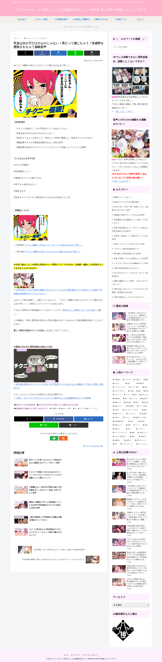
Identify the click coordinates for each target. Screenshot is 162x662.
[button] (89, 53)
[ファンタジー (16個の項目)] (131, 413)
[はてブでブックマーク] (58, 53)
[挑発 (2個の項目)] (133, 436)
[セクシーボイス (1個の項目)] (142, 444)
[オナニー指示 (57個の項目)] (134, 387)
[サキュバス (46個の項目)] (117, 395)
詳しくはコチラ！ (122, 181)
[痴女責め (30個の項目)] (144, 398)
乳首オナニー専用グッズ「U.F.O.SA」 (79, 310)
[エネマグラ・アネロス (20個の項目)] (131, 410)
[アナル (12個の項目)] (127, 417)
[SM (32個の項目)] (125, 398)
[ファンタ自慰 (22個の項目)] (142, 406)
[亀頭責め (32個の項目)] (117, 398)
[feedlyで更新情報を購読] (56, 438)
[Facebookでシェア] (43, 53)
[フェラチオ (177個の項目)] (127, 379)
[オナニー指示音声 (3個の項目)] (120, 436)
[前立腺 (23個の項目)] (145, 402)
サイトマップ (75, 655)
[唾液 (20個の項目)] (145, 410)
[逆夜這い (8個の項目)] (143, 421)
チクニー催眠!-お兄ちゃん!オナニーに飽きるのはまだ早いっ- (53, 251)
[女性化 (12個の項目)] (117, 417)
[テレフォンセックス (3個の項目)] (120, 432)
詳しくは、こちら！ (125, 111)
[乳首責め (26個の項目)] (127, 402)
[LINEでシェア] (74, 53)
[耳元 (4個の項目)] (130, 429)
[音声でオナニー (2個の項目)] (141, 440)
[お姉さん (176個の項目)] (137, 379)
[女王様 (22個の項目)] (116, 410)
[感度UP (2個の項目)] (128, 440)
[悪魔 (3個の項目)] (132, 432)
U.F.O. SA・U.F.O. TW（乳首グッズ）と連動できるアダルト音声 (57, 405)
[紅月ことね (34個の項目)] (144, 395)
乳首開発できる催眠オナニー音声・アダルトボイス (30, 408)
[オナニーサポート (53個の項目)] (119, 391)
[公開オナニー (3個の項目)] (143, 432)
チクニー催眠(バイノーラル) (87, 408)
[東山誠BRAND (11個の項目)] (119, 421)
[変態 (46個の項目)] (146, 391)
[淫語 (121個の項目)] (129, 383)
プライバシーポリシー (90, 655)
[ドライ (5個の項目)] (137, 425)
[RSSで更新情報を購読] (61, 438)
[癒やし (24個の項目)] (137, 402)
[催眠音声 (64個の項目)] (142, 383)
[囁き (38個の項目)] (134, 395)
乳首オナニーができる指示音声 (24, 405)
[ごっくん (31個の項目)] (134, 398)
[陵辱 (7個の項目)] (128, 425)
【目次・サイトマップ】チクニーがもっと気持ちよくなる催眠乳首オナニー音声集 (53, 398)
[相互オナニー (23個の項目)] (118, 406)
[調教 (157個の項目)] (146, 379)
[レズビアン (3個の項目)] (142, 429)
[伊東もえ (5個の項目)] (118, 429)
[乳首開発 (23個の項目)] (130, 406)
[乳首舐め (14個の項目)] (144, 413)
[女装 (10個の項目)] (132, 421)
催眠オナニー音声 (65, 408)
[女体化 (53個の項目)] (131, 391)
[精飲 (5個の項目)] (145, 425)
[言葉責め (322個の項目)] (116, 379)
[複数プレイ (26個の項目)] (117, 402)
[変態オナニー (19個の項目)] (118, 413)
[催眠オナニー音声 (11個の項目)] (141, 417)
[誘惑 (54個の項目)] (145, 387)
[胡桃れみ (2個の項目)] (143, 436)
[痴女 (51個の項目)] (139, 391)
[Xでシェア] (28, 53)
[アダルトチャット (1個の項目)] (127, 444)
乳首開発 (53, 408)
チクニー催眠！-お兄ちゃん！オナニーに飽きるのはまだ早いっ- (54, 245)
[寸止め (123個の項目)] (118, 383)
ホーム (66, 655)
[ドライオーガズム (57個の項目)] (120, 387)
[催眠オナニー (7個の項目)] (118, 425)
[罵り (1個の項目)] (115, 444)
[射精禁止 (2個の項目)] (117, 440)
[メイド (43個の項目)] (127, 395)
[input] (130, 47)
